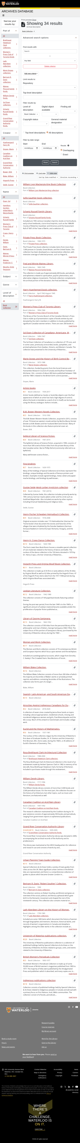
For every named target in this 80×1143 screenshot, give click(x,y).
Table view (52, 173)
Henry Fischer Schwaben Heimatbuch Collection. (46, 514)
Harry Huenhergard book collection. (40, 289)
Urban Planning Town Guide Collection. (41, 860)
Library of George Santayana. (37, 618)
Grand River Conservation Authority (10, 165)
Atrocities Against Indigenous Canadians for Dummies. (47, 705)
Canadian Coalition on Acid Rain (10, 156)
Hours (4, 1043)
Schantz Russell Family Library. (37, 211)
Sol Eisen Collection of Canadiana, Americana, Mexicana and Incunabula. (47, 332)
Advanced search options (36, 38)
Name (6, 192)
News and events (8, 1047)
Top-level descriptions (35, 133)
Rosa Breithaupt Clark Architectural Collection (45, 752)
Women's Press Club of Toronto (10, 226)
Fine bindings (29, 464)
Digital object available (48, 108)
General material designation (59, 121)
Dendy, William (10, 241)
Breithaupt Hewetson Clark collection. (10, 44)
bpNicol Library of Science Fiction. (39, 436)
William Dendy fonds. (10, 96)
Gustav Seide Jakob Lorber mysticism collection (45, 487)
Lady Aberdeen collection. (10, 63)
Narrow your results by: (10, 22)
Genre (6, 285)
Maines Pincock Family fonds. (10, 89)
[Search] (50, 51)
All (4, 36)
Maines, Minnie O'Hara (10, 254)
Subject (7, 276)
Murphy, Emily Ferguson (10, 268)
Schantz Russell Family (10, 218)
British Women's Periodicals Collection (41, 957)
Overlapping (68, 150)
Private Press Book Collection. (37, 237)
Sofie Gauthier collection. (38, 204)
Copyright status (30, 119)
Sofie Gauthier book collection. (37, 198)
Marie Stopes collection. (10, 71)
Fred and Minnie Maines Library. (38, 263)
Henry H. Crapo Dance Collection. (39, 540)
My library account (49, 1031)
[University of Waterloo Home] (10, 4)
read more (73, 231)
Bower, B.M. (10, 172)
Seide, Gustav (10, 185)
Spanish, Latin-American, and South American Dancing (47, 694)
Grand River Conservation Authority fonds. (10, 122)
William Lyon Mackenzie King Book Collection (44, 184)
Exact (65, 154)
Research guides (48, 1023)
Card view (40, 173)
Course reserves (48, 1027)
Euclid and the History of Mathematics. (41, 729)
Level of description (8, 294)
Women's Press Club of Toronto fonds (10, 54)
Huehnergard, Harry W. (10, 143)
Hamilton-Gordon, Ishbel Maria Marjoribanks (10, 209)
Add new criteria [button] (30, 73)
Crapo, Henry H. (10, 234)
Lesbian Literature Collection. (37, 591)
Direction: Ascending (68, 177)
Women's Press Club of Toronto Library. (42, 306)
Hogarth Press (10, 181)
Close (34, 20)
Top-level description (32, 93)
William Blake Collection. (34, 667)
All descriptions (56, 133)
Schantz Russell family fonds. (10, 111)
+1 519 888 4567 (10, 1076)
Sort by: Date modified (47, 177)
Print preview (28, 173)
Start (25, 144)
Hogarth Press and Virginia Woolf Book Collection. (47, 564)
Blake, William (10, 176)
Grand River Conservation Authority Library (43, 826)
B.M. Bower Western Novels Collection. (41, 411)
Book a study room (9, 1039)
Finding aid (66, 106)
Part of (6, 31)
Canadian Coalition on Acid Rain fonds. (44, 808)
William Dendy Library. (33, 778)
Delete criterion (50, 66)
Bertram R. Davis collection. (10, 79)
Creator (7, 133)
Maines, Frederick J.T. (10, 261)
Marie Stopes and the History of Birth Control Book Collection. (47, 358)
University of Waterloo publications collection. (45, 936)
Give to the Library (49, 1043)
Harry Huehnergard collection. (41, 296)
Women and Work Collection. (37, 642)
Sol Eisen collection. (10, 103)
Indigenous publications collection (39, 980)
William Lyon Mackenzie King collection (44, 190)
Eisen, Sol (10, 201)
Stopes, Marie (10, 149)
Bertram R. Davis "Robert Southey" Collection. (44, 883)
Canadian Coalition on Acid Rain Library (41, 802)
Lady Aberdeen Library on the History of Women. (46, 909)
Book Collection (10, 306)
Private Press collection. (38, 244)
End (44, 144)
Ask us (44, 1047)
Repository (28, 83)
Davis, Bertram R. (10, 248)
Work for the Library (49, 1039)
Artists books (29, 388)
